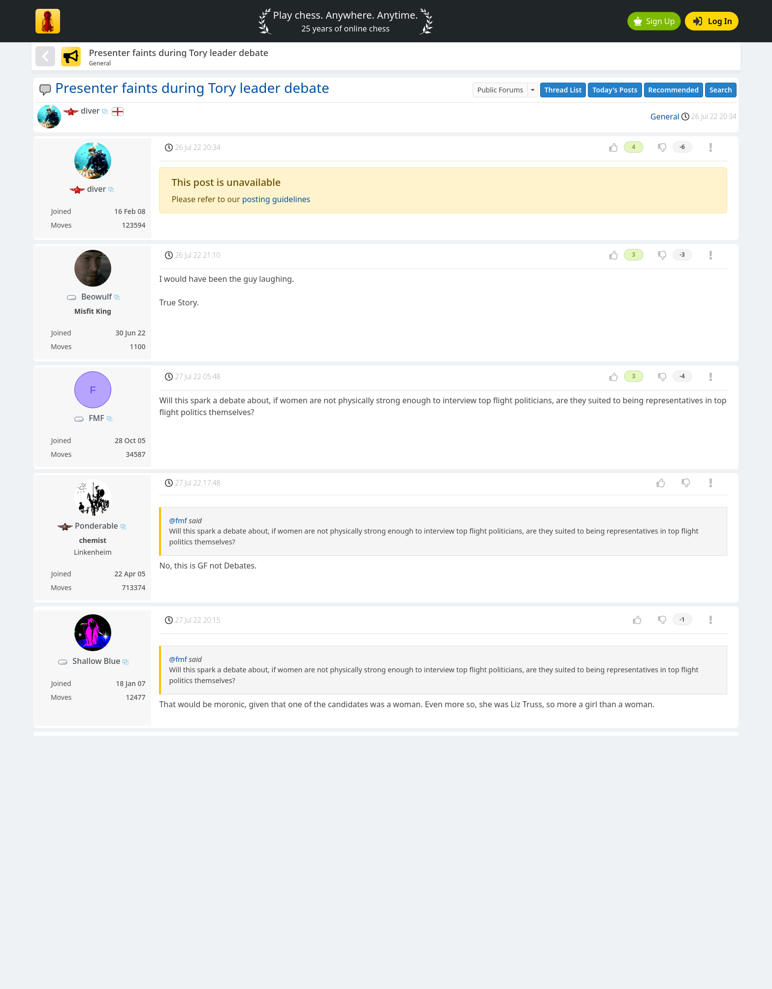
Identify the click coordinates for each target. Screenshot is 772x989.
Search (720, 89)
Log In (712, 21)
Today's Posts (614, 89)
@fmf (178, 520)
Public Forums (500, 89)
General (664, 116)
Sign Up (654, 21)
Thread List (563, 89)
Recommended (673, 89)
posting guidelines (276, 199)
